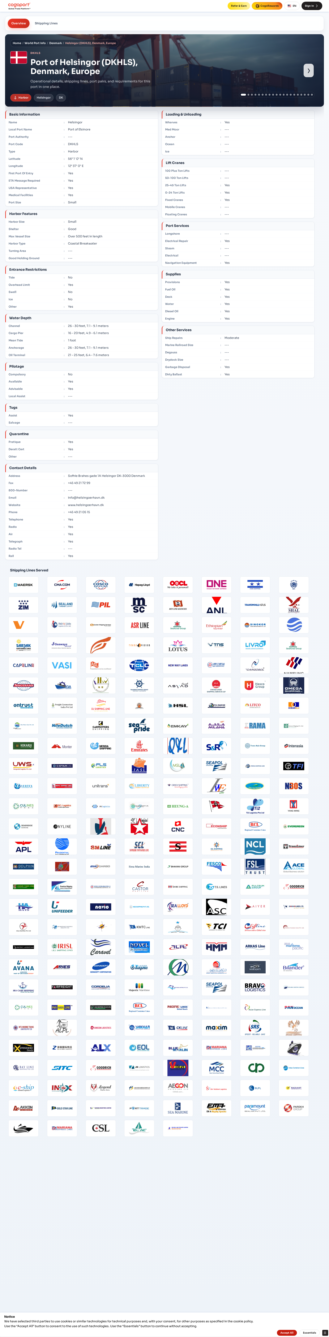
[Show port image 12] (284, 95)
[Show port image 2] (248, 95)
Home (17, 43)
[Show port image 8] (269, 95)
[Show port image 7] (266, 95)
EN (292, 5)
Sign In (312, 6)
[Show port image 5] (259, 95)
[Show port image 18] (305, 95)
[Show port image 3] (252, 95)
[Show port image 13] (287, 95)
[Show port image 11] (280, 95)
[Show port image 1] (243, 95)
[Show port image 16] (298, 95)
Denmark (55, 43)
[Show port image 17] (301, 95)
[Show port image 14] (291, 95)
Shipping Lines (46, 23)
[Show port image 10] (277, 95)
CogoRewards (267, 6)
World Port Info (35, 43)
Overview (18, 23)
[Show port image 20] (312, 95)
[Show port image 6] (263, 95)
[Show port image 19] (308, 95)
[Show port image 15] (294, 95)
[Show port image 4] (255, 95)
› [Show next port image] (308, 70)
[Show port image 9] (273, 95)
